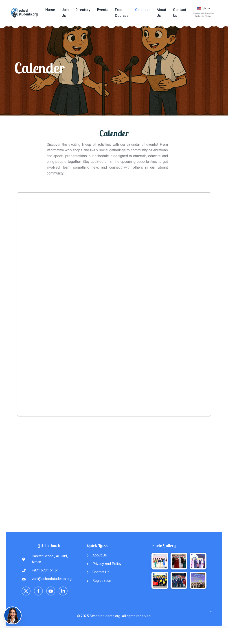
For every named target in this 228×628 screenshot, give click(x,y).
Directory (82, 10)
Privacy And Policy (103, 564)
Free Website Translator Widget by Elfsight (203, 14)
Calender (142, 10)
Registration (98, 580)
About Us (161, 12)
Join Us (65, 12)
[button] (203, 9)
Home (50, 10)
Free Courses (121, 12)
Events (102, 10)
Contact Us (179, 12)
